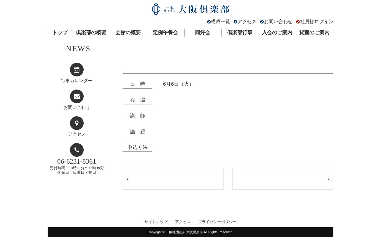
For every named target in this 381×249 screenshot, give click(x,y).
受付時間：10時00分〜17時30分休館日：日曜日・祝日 (77, 166)
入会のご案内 (277, 32)
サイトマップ (156, 222)
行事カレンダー (76, 80)
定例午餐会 (165, 32)
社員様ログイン (316, 21)
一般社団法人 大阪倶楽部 (190, 10)
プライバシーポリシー (217, 222)
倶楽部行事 (239, 32)
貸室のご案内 (314, 32)
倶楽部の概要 (91, 32)
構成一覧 (220, 21)
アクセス (247, 21)
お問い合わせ (278, 21)
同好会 (202, 32)
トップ (60, 32)
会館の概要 (128, 32)
